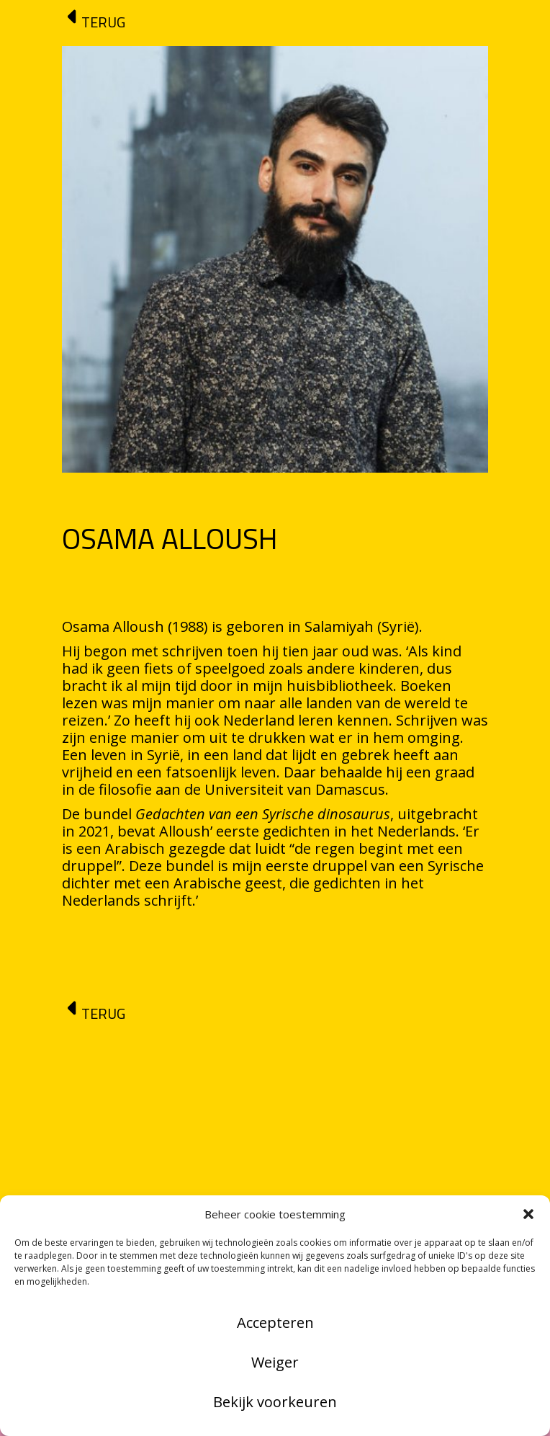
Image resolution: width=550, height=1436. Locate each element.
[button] (528, 1214)
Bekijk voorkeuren (275, 1402)
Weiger (275, 1362)
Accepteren (275, 1322)
